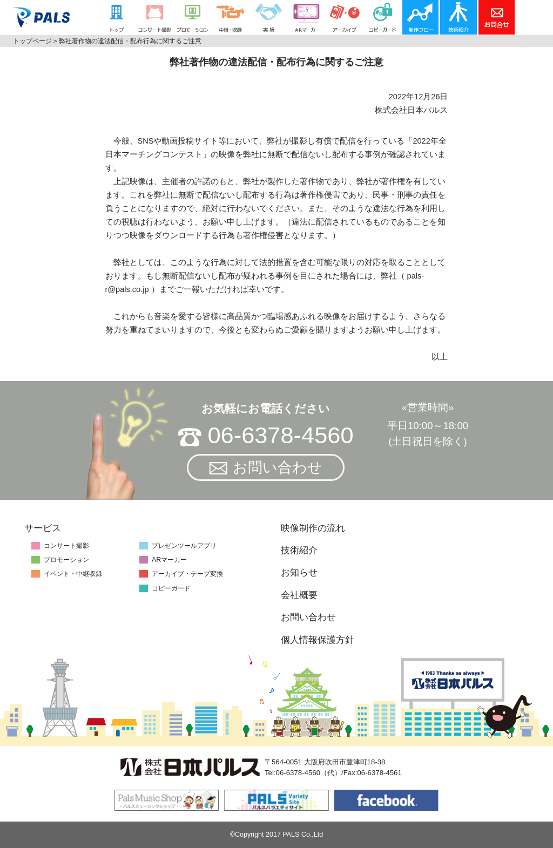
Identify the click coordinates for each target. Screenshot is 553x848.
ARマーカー (169, 560)
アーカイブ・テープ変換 (187, 574)
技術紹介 (299, 550)
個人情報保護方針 (317, 640)
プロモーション (66, 560)
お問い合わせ (265, 467)
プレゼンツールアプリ (184, 545)
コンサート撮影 (66, 545)
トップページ (32, 40)
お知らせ (299, 572)
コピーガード (171, 588)
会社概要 (299, 595)
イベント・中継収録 (73, 574)
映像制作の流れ (313, 528)
